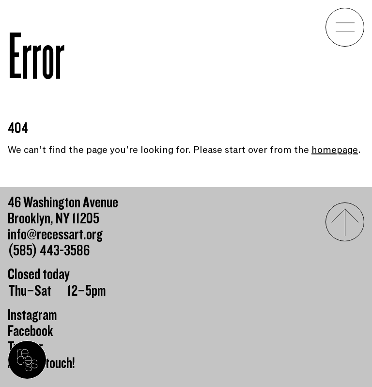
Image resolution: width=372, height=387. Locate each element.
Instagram (32, 315)
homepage (334, 149)
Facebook (30, 331)
